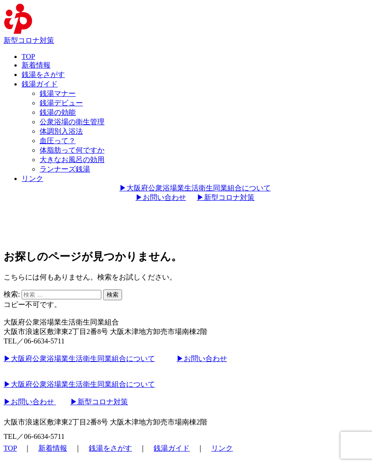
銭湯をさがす (43, 74)
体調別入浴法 (61, 131)
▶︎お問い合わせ (161, 197)
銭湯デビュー (61, 103)
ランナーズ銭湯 (65, 169)
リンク (32, 178)
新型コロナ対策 (29, 40)
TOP (28, 56)
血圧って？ (58, 140)
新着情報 (36, 65)
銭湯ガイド (40, 84)
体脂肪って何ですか (72, 150)
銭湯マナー (58, 93)
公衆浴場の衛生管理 (72, 122)
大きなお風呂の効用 (72, 159)
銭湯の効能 (58, 112)
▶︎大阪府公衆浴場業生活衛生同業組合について (195, 188)
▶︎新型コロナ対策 (225, 197)
